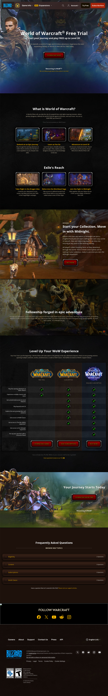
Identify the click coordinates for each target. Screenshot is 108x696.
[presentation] (8, 5)
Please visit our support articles (67, 588)
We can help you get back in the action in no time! (54, 71)
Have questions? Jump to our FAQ (54, 458)
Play (102, 331)
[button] (27, 141)
